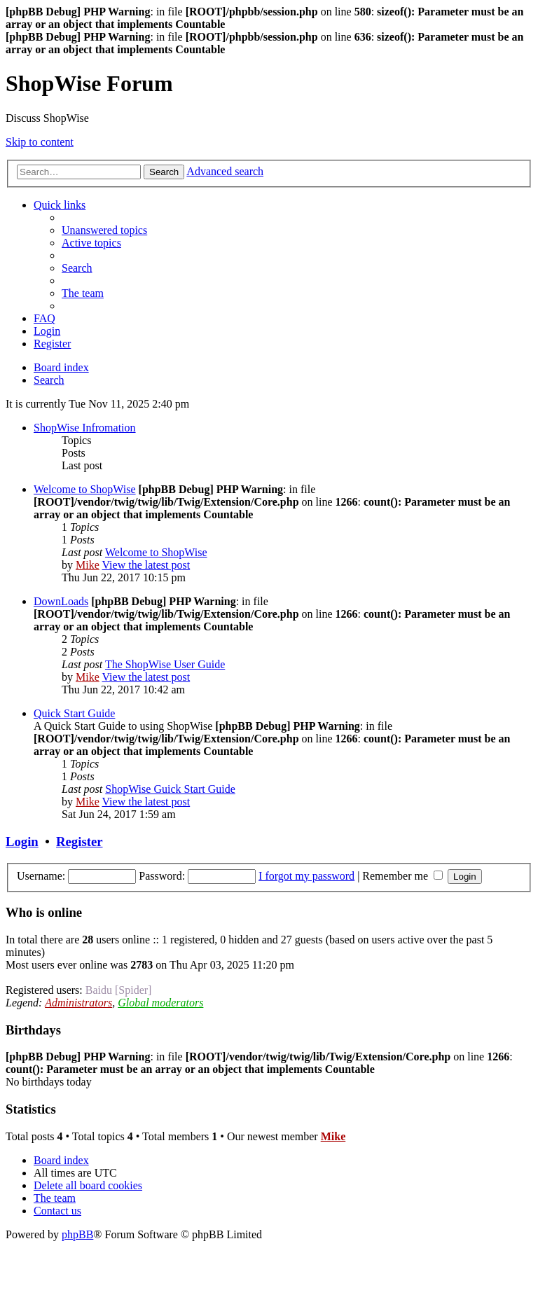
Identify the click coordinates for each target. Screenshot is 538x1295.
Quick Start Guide (74, 713)
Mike (87, 565)
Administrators (78, 1003)
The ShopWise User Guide (165, 664)
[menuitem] (104, 230)
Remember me (402, 876)
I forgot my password (306, 876)
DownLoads (61, 601)
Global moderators (160, 1003)
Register (79, 841)
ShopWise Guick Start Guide (170, 789)
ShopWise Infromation (85, 428)
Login (22, 841)
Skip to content (40, 142)
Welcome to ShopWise (85, 489)
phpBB (77, 1234)
